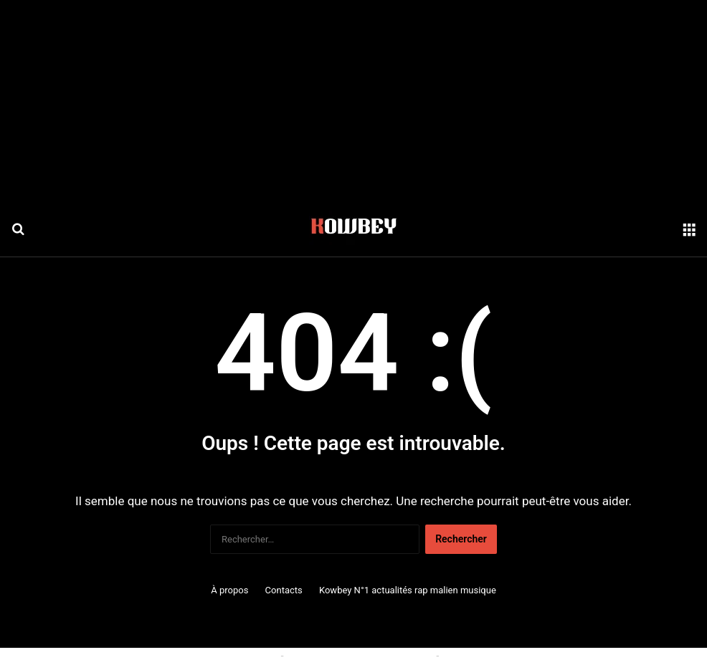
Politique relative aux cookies (213, 655)
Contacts (284, 590)
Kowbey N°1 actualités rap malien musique (407, 590)
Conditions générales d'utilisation (360, 655)
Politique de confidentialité (500, 655)
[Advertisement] (353, 100)
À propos (229, 590)
